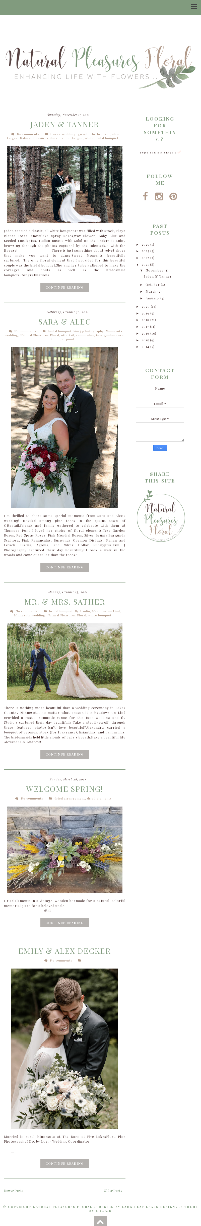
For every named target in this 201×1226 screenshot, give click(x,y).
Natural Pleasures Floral (39, 138)
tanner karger (72, 138)
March (152, 291)
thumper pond (62, 339)
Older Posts (113, 1190)
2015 (146, 340)
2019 (146, 313)
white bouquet (99, 615)
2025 (146, 244)
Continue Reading (64, 287)
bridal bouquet (60, 331)
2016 (146, 333)
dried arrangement (69, 798)
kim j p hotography (89, 331)
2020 (146, 306)
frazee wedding (63, 134)
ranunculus (85, 335)
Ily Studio (82, 611)
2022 (146, 257)
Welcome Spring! (64, 788)
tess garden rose (110, 335)
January (153, 298)
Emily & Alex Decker (64, 950)
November (155, 270)
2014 (146, 346)
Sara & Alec (64, 321)
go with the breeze (93, 134)
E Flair (104, 1210)
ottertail (67, 335)
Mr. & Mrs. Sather (64, 601)
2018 (146, 319)
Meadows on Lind (106, 611)
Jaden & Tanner (64, 124)
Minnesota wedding (29, 615)
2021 (146, 264)
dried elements (99, 798)
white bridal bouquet (101, 138)
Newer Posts (13, 1190)
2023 (146, 251)
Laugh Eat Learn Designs (150, 1206)
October (153, 284)
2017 (146, 326)
